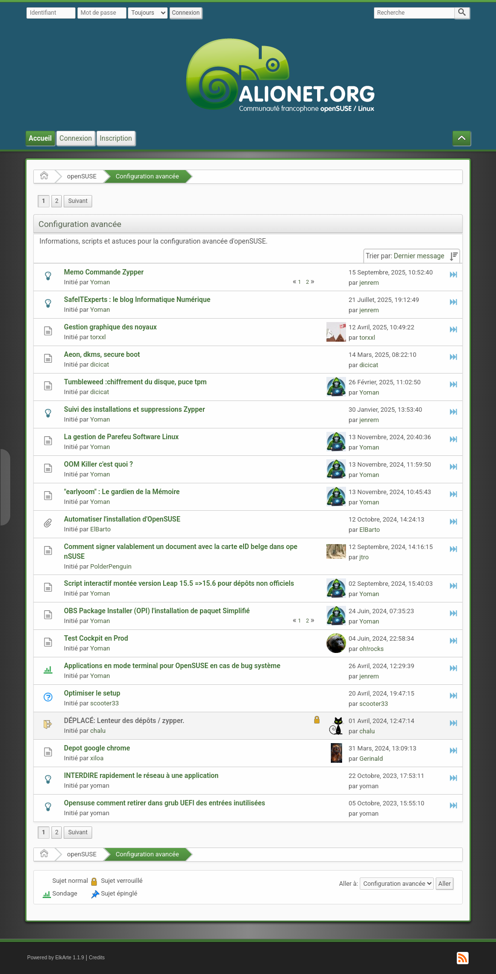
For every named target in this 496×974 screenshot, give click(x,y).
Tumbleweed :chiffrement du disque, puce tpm (135, 382)
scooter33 (104, 703)
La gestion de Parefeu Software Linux (121, 437)
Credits (97, 957)
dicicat (99, 364)
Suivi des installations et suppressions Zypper (134, 409)
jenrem (369, 282)
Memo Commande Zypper (104, 272)
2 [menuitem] (56, 201)
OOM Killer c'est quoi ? (98, 464)
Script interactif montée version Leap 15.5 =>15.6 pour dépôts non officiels (179, 583)
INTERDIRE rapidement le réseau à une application (141, 775)
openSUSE (82, 176)
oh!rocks (371, 648)
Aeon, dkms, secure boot (102, 354)
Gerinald (371, 758)
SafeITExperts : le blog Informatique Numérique (137, 299)
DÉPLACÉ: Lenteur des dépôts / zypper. (124, 720)
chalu (97, 730)
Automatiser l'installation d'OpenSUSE (122, 519)
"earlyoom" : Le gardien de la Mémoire (122, 492)
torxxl (98, 337)
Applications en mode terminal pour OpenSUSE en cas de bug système (172, 666)
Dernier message (419, 256)
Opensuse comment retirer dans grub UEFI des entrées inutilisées (164, 803)
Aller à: (348, 883)
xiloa (96, 758)
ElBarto (100, 529)
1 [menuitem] (44, 201)
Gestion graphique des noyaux (110, 327)
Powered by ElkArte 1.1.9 (55, 957)
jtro (364, 557)
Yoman (100, 282)
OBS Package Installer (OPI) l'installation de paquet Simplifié (157, 611)
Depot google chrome (97, 748)
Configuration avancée (147, 176)
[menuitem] (78, 201)
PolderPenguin (110, 566)
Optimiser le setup (92, 693)
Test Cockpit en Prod (96, 638)
